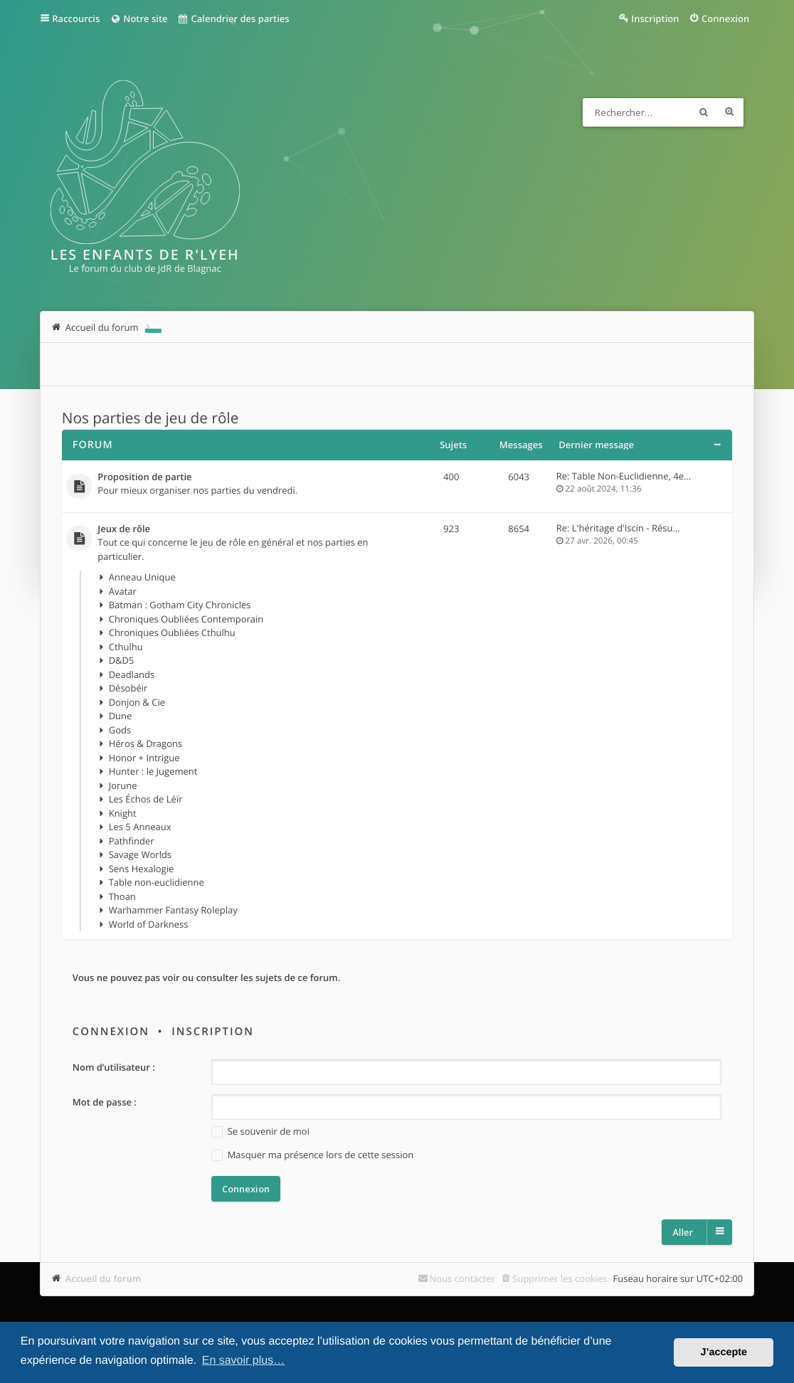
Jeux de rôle (123, 529)
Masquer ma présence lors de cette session (312, 1155)
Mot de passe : (105, 1102)
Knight (123, 813)
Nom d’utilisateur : (114, 1067)
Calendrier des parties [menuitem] (234, 18)
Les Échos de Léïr (146, 799)
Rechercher (703, 112)
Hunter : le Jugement (153, 771)
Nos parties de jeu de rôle (150, 418)
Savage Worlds (140, 854)
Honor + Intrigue (144, 757)
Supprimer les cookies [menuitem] (559, 1278)
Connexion (111, 1031)
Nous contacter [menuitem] (463, 1278)
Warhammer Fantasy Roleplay (173, 910)
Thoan (122, 896)
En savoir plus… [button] (243, 1361)
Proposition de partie (144, 477)
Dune (120, 715)
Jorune (123, 785)
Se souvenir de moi (260, 1131)
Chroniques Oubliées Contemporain (186, 619)
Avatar (123, 591)
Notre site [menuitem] (138, 18)
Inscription (212, 1031)
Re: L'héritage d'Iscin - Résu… (618, 527)
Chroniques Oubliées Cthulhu (172, 632)
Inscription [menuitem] (655, 18)
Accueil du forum (103, 1278)
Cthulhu (126, 646)
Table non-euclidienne (156, 882)
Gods (120, 730)
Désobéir (128, 688)
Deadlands (132, 674)
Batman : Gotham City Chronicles (180, 604)
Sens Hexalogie (141, 868)
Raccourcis (76, 18)
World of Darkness (149, 924)
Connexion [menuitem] (725, 18)
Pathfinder (131, 840)
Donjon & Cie (137, 702)
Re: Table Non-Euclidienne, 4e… (624, 476)
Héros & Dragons (145, 743)
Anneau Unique (142, 577)
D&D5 (121, 660)
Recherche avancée (729, 112)
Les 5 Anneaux (140, 826)
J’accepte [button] (723, 1352)
